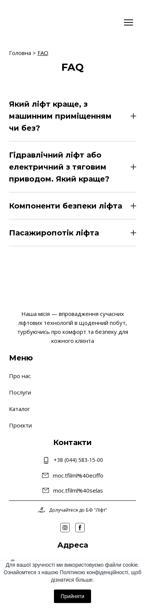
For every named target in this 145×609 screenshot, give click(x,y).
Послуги (20, 392)
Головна (20, 53)
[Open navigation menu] (128, 22)
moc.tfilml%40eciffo (78, 475)
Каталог (19, 408)
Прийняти (72, 596)
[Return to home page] (31, 22)
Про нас (20, 376)
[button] (72, 116)
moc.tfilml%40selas (78, 490)
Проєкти (20, 425)
